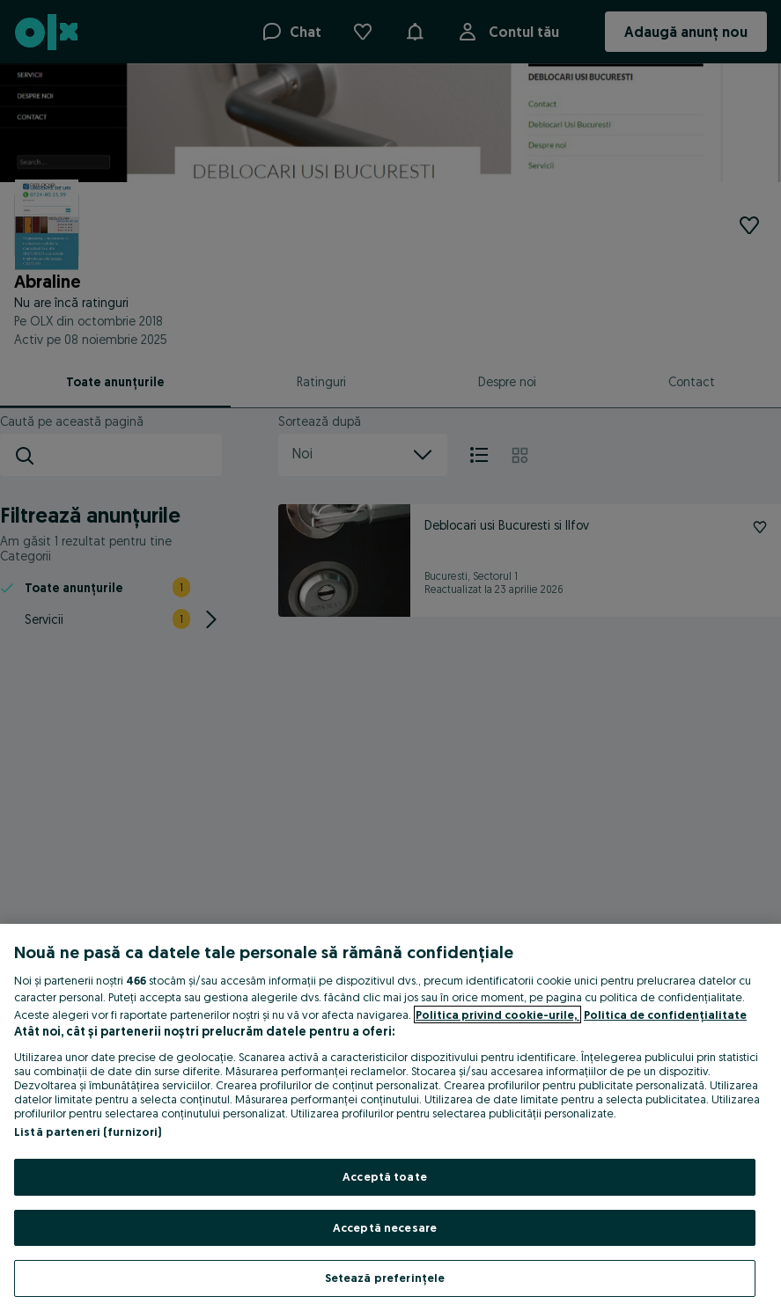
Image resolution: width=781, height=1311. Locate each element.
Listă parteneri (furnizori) (88, 1131)
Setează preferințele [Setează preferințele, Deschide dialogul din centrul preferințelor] (385, 1278)
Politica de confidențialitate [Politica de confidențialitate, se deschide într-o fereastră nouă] (665, 1014)
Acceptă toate (385, 1176)
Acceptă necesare (385, 1227)
